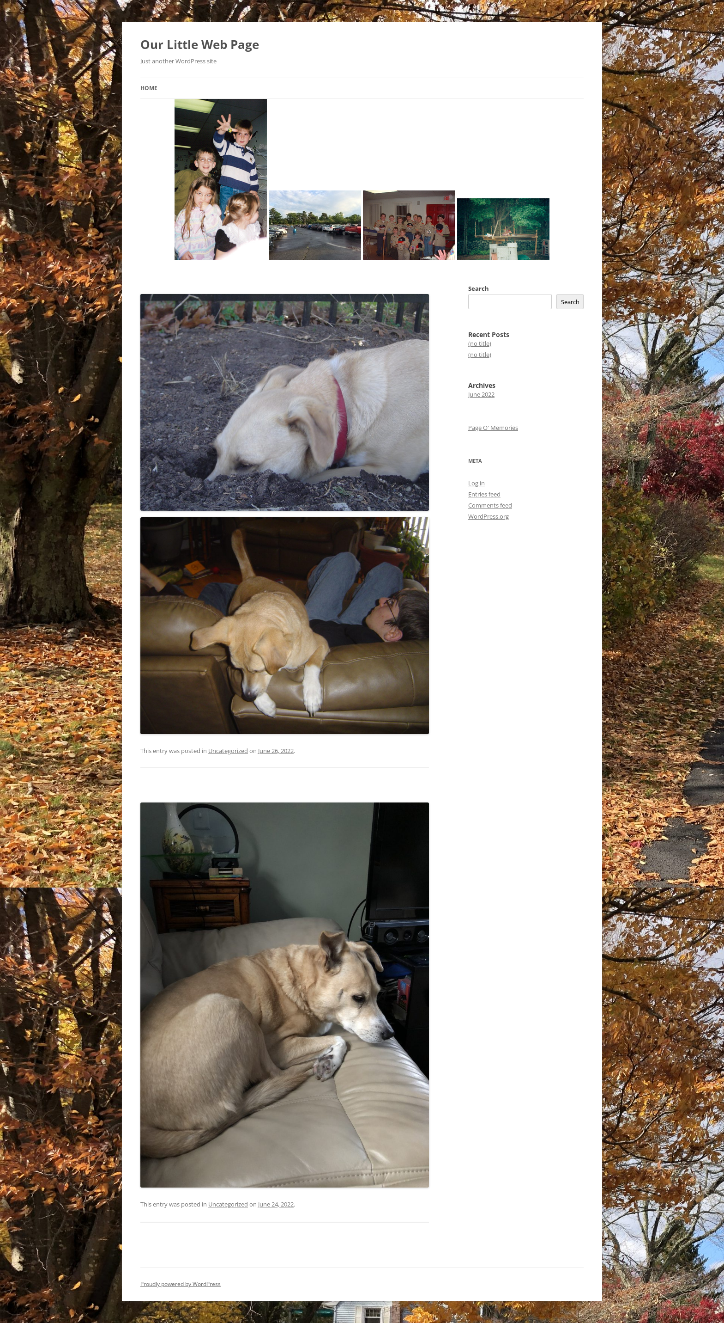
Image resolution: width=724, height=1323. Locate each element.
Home (148, 88)
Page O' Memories (493, 427)
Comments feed (490, 505)
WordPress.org (488, 516)
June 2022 (481, 394)
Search (478, 288)
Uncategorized (228, 751)
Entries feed (484, 494)
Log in (476, 483)
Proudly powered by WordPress (180, 1284)
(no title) (479, 343)
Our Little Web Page (199, 44)
